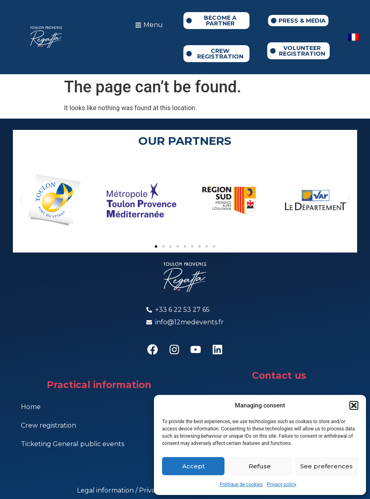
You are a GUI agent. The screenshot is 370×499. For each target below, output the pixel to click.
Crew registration (48, 426)
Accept (193, 466)
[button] (354, 405)
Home (31, 407)
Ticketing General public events (72, 445)
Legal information (106, 491)
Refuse (260, 466)
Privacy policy (281, 484)
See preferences (326, 466)
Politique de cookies (241, 484)
